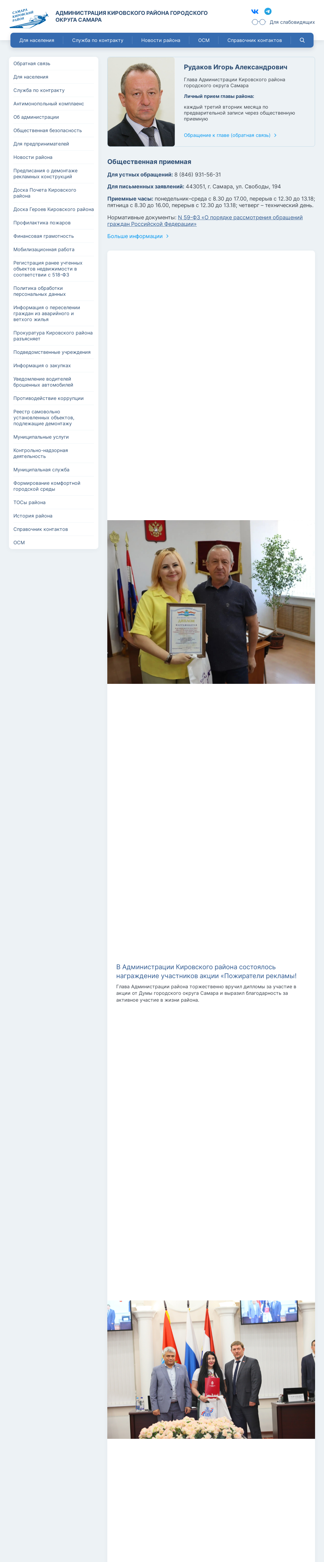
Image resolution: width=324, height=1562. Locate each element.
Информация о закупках (42, 365)
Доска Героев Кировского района (53, 209)
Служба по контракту (97, 40)
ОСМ (204, 40)
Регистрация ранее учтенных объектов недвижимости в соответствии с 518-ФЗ (48, 269)
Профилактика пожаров (42, 223)
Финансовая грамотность (43, 236)
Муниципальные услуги (41, 437)
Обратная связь (31, 63)
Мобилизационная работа (44, 249)
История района (32, 516)
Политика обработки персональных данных (39, 291)
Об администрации (36, 117)
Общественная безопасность (47, 130)
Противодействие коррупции (48, 398)
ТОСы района (29, 502)
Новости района (160, 40)
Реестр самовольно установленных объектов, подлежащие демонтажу (43, 417)
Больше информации (135, 236)
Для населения (36, 40)
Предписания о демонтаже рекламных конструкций (45, 173)
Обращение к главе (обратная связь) (227, 135)
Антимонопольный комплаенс (48, 104)
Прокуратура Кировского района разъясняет (53, 336)
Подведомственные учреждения (52, 352)
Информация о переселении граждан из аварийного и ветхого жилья (46, 313)
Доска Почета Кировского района (44, 193)
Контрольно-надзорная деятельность (40, 453)
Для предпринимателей (41, 144)
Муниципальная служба (41, 470)
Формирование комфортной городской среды (46, 486)
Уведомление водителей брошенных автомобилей (43, 382)
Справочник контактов (254, 40)
